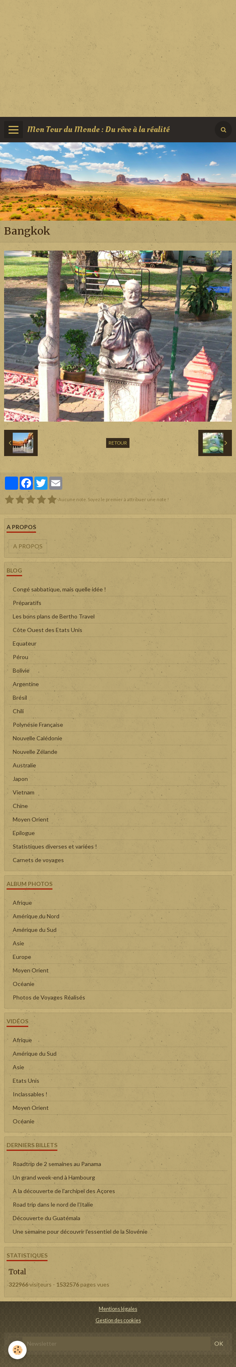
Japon (20, 778)
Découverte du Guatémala (46, 1217)
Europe (22, 956)
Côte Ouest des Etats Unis (47, 629)
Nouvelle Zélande (35, 751)
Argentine (26, 683)
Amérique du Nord (36, 916)
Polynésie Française (38, 724)
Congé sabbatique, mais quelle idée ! (59, 589)
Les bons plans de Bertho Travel (54, 616)
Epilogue (24, 832)
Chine (20, 805)
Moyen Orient (31, 819)
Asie (18, 943)
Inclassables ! (30, 1094)
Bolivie (21, 670)
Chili (18, 710)
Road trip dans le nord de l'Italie (53, 1204)
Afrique (22, 902)
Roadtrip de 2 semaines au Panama (57, 1163)
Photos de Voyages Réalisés (49, 997)
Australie (24, 765)
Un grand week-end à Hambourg (54, 1177)
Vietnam (23, 792)
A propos (28, 546)
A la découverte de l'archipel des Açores (64, 1190)
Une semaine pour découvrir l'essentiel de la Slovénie (80, 1231)
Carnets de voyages (38, 859)
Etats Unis (26, 1080)
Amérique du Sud (35, 929)
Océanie (23, 983)
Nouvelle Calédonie (37, 738)
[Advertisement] (118, 57)
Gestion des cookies (118, 1320)
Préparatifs (27, 602)
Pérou (20, 656)
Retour (118, 443)
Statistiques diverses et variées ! (55, 846)
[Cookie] (17, 1350)
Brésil (20, 697)
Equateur (24, 643)
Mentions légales (118, 1309)
